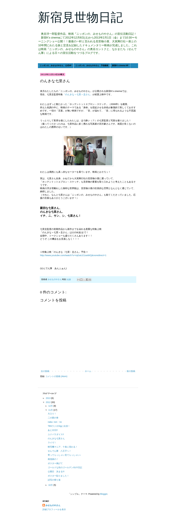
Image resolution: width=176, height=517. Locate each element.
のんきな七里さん (56, 438)
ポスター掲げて (55, 463)
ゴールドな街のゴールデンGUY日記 (65, 467)
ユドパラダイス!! (56, 434)
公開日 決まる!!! (56, 471)
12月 (50, 406)
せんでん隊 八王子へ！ (59, 451)
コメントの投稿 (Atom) (56, 376)
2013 (48, 398)
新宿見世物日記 (80, 17)
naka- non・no (55, 422)
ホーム (88, 371)
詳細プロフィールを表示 (54, 509)
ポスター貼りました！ (58, 476)
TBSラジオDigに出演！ (59, 426)
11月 (50, 410)
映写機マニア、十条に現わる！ (63, 447)
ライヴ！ (52, 442)
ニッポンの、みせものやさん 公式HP (55, 65)
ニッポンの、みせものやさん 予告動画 (91, 65)
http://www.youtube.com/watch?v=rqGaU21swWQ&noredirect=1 (73, 255)
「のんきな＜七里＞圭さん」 (77, 94)
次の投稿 (45, 371)
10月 (50, 485)
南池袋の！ (53, 459)
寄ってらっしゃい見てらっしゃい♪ (64, 455)
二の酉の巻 (53, 417)
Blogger (103, 494)
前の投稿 (131, 371)
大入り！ (52, 413)
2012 (48, 402)
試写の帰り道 (54, 480)
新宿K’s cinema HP (120, 65)
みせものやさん (53, 505)
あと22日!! (53, 430)
